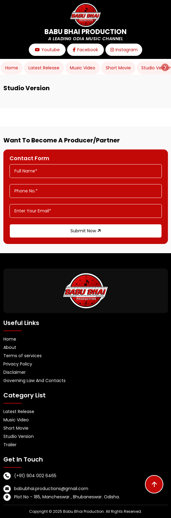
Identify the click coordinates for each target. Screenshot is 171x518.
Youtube (47, 50)
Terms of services (22, 356)
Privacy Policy (17, 364)
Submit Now (85, 231)
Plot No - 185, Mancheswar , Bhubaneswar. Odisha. (67, 496)
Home (11, 68)
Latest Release (43, 68)
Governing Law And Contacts (34, 380)
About (9, 347)
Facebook (85, 50)
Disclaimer (14, 372)
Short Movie (118, 68)
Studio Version (18, 436)
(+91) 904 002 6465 (35, 475)
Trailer (10, 445)
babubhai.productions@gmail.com (51, 488)
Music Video (82, 68)
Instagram (124, 50)
